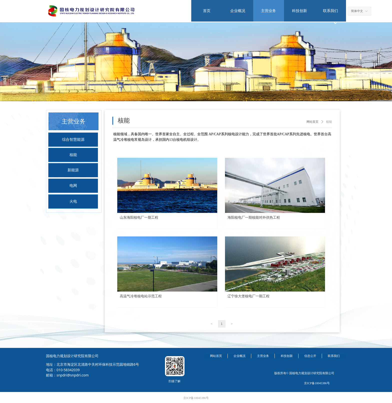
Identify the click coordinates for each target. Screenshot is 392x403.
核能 (329, 121)
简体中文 (357, 11)
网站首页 (312, 121)
